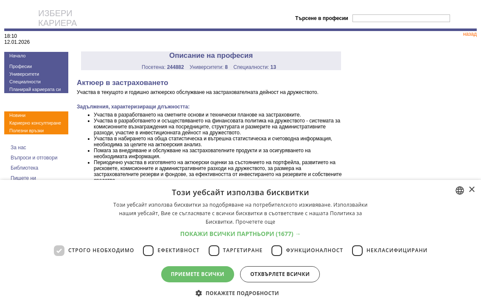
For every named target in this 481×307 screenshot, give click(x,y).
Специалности (25, 81)
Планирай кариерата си (35, 89)
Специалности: (254, 67)
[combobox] (460, 190)
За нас (18, 148)
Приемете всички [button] (197, 274)
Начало (17, 55)
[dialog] (240, 243)
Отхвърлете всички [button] (280, 274)
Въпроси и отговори (34, 158)
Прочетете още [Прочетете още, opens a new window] (255, 221)
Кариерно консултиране (35, 122)
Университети (24, 74)
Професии (20, 66)
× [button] (471, 190)
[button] (240, 234)
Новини (17, 115)
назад (470, 34)
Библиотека (24, 168)
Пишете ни (23, 178)
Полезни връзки (26, 130)
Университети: (209, 67)
